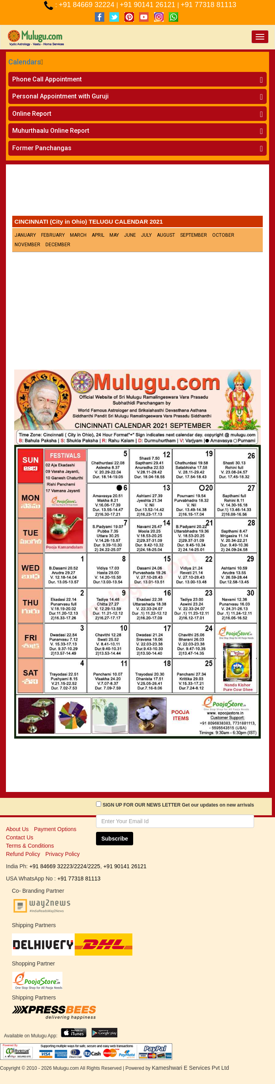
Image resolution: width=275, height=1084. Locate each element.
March (78, 235)
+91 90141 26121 (148, 5)
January (25, 235)
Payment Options (55, 829)
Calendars (24, 62)
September (193, 235)
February (53, 235)
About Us (17, 829)
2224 (80, 866)
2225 (94, 866)
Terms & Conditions (30, 846)
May (114, 235)
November (27, 244)
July (146, 235)
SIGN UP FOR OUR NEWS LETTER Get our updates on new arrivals (178, 805)
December (57, 244)
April (98, 235)
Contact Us (19, 837)
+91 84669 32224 (88, 5)
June (130, 235)
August (166, 235)
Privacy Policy (62, 854)
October (223, 235)
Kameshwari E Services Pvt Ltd (190, 1068)
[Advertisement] (137, 192)
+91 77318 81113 (208, 5)
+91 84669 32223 (50, 866)
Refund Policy (23, 854)
